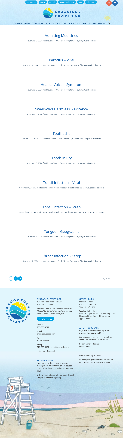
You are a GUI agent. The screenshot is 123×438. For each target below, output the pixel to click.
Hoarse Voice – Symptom (61, 84)
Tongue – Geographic (61, 231)
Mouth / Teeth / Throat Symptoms (60, 41)
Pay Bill (52, 2)
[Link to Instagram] (109, 3)
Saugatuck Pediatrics (87, 41)
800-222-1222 (85, 346)
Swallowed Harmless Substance (61, 109)
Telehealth (90, 2)
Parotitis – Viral (61, 59)
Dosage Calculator (67, 2)
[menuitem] (31, 2)
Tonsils (50, 188)
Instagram (41, 351)
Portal (42, 2)
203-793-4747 (43, 327)
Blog (80, 2)
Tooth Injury (61, 157)
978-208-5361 (43, 347)
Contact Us (31, 2)
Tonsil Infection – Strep (61, 206)
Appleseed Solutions (103, 362)
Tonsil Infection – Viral (61, 182)
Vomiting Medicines (61, 35)
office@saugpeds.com (46, 334)
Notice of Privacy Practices (90, 355)
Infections (46, 65)
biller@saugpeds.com (60, 347)
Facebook (51, 351)
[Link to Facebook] (115, 3)
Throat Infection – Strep (61, 255)
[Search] (108, 23)
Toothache (61, 133)
